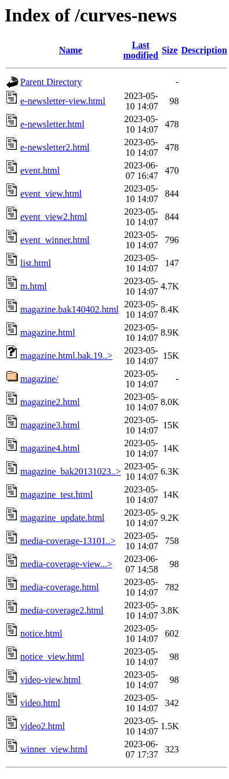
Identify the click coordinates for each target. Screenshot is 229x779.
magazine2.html (50, 402)
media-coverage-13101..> (68, 541)
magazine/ (39, 379)
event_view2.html (53, 217)
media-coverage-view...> (66, 564)
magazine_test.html (56, 494)
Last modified (140, 50)
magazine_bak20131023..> (70, 471)
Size (170, 50)
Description (204, 50)
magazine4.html (50, 448)
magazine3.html (50, 425)
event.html (40, 170)
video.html (40, 703)
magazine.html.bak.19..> (66, 356)
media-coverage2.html (62, 610)
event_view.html (51, 194)
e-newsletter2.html (55, 147)
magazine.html (47, 332)
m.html (33, 286)
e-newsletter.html (52, 124)
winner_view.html (54, 749)
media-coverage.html (59, 587)
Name (70, 50)
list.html (35, 263)
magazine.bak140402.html (69, 309)
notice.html (41, 633)
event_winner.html (55, 240)
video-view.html (50, 680)
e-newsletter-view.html (63, 101)
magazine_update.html (62, 518)
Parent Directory (51, 82)
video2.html (42, 726)
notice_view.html (52, 657)
